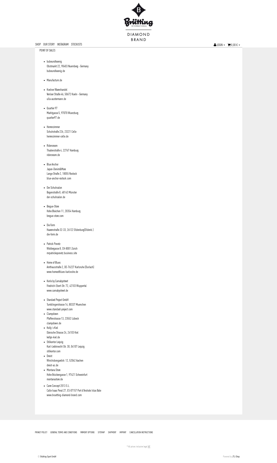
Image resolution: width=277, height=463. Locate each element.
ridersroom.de (53, 155)
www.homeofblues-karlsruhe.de (62, 272)
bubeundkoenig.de (56, 71)
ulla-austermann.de (56, 99)
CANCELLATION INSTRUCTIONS (141, 432)
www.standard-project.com (60, 309)
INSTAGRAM (63, 44)
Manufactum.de (54, 80)
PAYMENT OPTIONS (87, 432)
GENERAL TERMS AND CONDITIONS (63, 432)
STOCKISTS (76, 44)
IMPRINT (122, 432)
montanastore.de (55, 379)
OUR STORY (49, 44)
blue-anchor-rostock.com (59, 178)
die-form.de (52, 234)
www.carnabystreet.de (57, 290)
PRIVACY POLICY (41, 432)
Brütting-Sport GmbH (48, 456)
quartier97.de (53, 117)
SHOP (38, 44)
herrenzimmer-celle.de (57, 136)
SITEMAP (101, 432)
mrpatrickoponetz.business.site (62, 253)
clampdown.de (54, 323)
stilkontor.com (53, 351)
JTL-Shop (236, 456)
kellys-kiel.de (53, 337)
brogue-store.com (55, 216)
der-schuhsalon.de (56, 197)
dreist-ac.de (52, 365)
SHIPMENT (112, 432)
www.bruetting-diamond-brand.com (64, 395)
